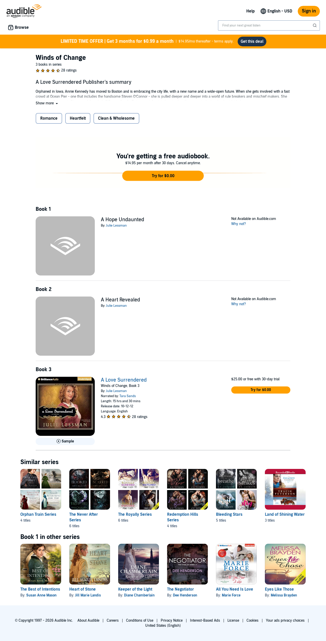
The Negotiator (180, 589)
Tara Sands (127, 396)
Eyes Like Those (279, 589)
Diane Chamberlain (139, 595)
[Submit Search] (315, 25)
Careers (113, 620)
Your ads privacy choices (285, 620)
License (233, 620)
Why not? (238, 224)
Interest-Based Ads (205, 620)
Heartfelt (78, 118)
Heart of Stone (82, 589)
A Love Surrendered (124, 380)
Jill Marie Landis (88, 595)
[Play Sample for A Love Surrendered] (65, 441)
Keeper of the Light (135, 589)
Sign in (309, 11)
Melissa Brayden (284, 595)
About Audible (88, 620)
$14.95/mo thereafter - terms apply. (147, 41)
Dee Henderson (185, 595)
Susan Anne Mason (41, 595)
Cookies (253, 620)
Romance (49, 118)
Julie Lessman (116, 226)
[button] (47, 103)
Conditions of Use (139, 620)
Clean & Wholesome (116, 118)
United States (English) (163, 625)
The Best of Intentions (40, 589)
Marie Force (231, 595)
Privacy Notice (172, 620)
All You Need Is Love (234, 589)
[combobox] (269, 25)
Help (250, 11)
